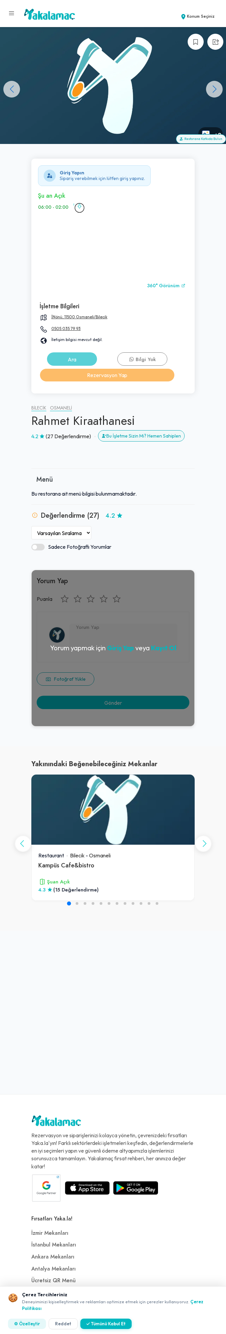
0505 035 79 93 (66, 328)
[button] (214, 89)
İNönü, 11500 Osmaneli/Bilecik (79, 316)
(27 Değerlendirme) (68, 436)
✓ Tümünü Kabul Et (106, 1323)
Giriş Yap (120, 648)
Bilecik (38, 408)
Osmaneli (61, 408)
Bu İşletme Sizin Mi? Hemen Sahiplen (141, 436)
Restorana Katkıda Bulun (201, 139)
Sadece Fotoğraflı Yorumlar (71, 546)
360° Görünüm (166, 286)
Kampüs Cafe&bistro (66, 865)
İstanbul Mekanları (53, 1244)
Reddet (63, 1323)
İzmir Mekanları (49, 1233)
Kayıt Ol (163, 648)
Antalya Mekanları (53, 1269)
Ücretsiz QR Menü (53, 1280)
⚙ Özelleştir (27, 1323)
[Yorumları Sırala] (61, 532)
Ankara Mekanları (52, 1257)
